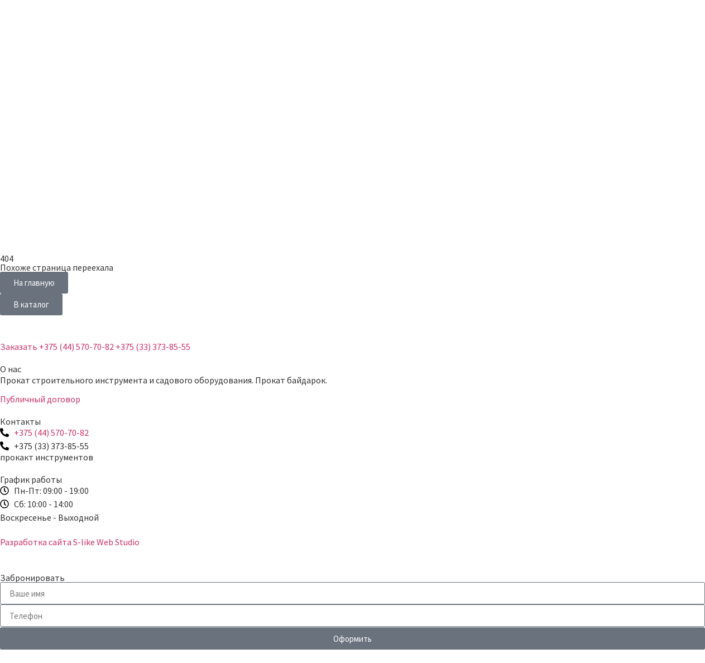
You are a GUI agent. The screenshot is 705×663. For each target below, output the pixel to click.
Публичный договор (40, 399)
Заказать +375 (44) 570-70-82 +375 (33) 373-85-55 (95, 346)
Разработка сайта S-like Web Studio (70, 541)
